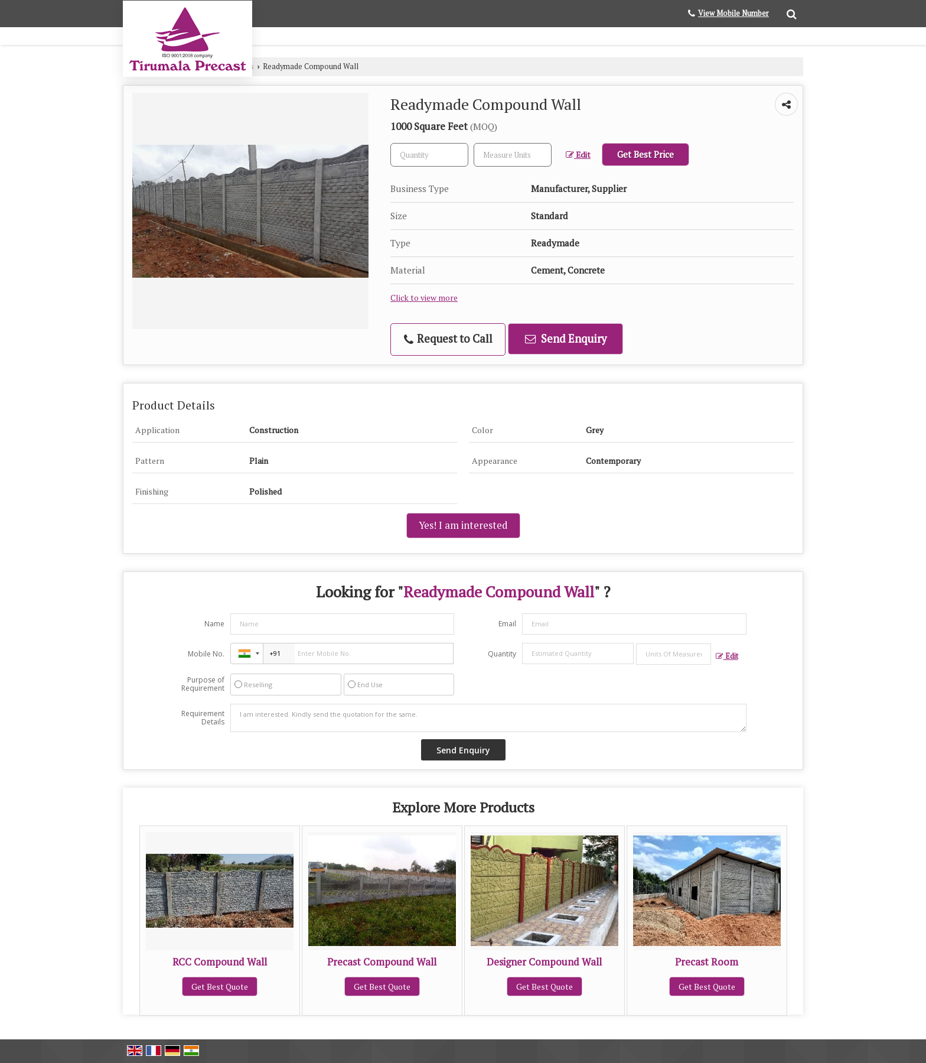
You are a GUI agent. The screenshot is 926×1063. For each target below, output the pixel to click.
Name (214, 624)
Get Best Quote (219, 986)
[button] (733, 13)
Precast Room (706, 961)
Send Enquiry (566, 338)
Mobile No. (206, 654)
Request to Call (448, 338)
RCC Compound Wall (219, 961)
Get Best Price (645, 154)
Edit (578, 154)
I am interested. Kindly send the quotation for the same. (488, 718)
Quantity (502, 654)
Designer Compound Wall (544, 961)
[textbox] (513, 155)
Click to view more (424, 297)
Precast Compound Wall (381, 961)
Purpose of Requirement (202, 684)
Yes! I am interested (463, 525)
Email (507, 624)
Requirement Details (202, 718)
